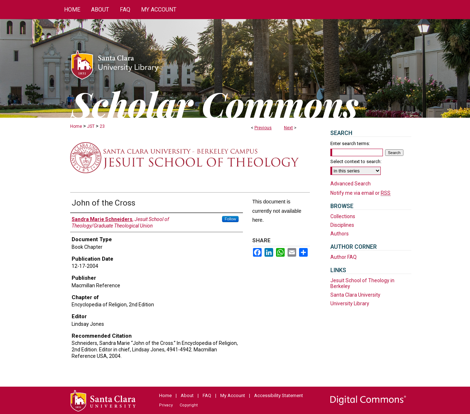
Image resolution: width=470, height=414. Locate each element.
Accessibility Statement (278, 395)
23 (102, 126)
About (187, 395)
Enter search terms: (350, 143)
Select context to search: (355, 161)
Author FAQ (343, 257)
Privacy (166, 405)
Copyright (189, 405)
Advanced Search (350, 183)
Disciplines (342, 225)
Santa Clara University (355, 295)
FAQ (207, 395)
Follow (230, 219)
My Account (232, 395)
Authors (339, 234)
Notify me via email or (360, 193)
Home (76, 126)
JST (91, 126)
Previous (263, 127)
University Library (349, 303)
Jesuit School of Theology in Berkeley (362, 283)
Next (288, 127)
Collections (342, 216)
